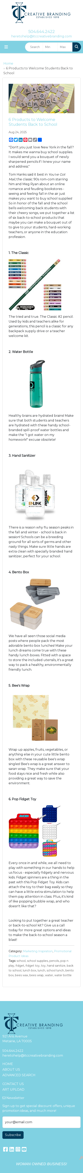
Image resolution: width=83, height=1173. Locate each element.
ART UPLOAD (13, 1089)
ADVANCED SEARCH (18, 1075)
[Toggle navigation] (6, 47)
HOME (7, 1064)
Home (8, 63)
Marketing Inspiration (38, 951)
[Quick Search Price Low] (50, 47)
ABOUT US (11, 1069)
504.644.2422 (41, 31)
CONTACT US (13, 1084)
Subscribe (13, 1135)
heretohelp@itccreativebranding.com (41, 36)
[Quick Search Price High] (65, 47)
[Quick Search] (34, 47)
